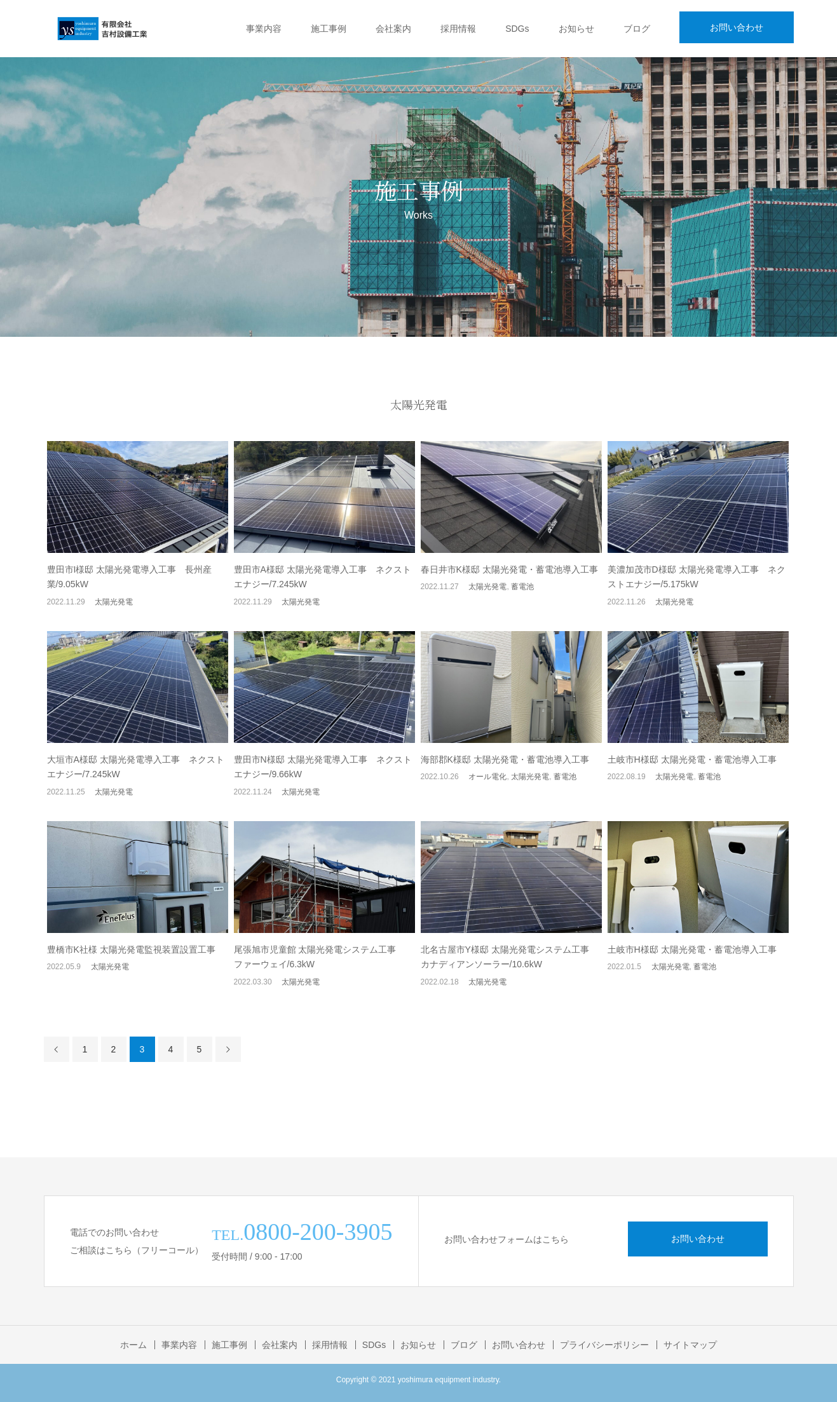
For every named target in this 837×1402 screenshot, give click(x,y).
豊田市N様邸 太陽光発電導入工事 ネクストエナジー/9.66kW (323, 767)
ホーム (133, 1344)
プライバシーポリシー (604, 1344)
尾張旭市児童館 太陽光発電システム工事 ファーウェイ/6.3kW (324, 957)
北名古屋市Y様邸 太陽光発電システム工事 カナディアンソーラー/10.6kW (509, 957)
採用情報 (458, 29)
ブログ (636, 29)
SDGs (517, 29)
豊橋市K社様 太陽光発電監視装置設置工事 (131, 949)
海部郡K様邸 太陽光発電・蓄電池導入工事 (505, 759)
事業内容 (264, 29)
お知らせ (576, 29)
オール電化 (487, 776)
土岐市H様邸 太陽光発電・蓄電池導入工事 (692, 759)
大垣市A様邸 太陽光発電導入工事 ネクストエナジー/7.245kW (135, 767)
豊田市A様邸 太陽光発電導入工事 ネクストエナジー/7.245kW (322, 577)
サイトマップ (690, 1344)
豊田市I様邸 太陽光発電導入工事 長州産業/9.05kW (129, 577)
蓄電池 (522, 586)
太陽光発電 (114, 601)
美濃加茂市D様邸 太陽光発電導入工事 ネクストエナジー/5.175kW (697, 577)
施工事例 (328, 29)
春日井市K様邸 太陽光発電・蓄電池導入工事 (509, 569)
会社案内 (393, 29)
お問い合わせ (736, 27)
